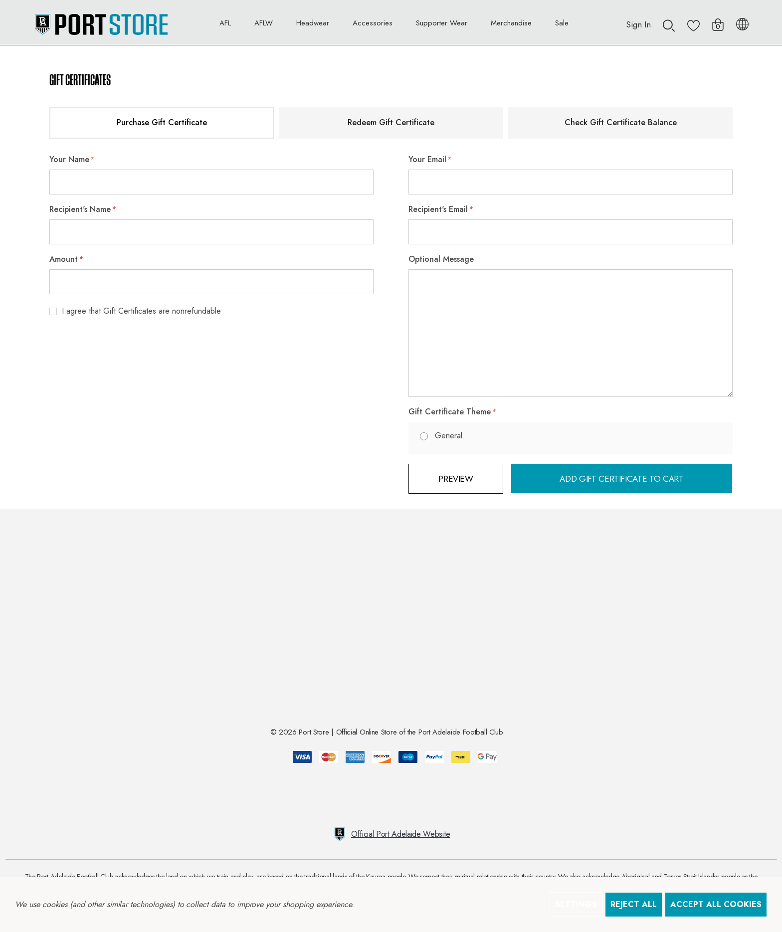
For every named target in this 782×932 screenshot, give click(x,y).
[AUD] (742, 22)
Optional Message (441, 259)
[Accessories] (372, 25)
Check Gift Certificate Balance (621, 122)
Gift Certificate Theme (451, 412)
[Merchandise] (511, 25)
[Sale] (561, 22)
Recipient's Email (440, 209)
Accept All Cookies (716, 904)
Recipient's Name (82, 209)
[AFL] (225, 25)
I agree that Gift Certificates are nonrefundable (141, 311)
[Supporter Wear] (441, 25)
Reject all (633, 904)
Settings (576, 904)
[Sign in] (638, 19)
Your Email (429, 160)
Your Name (71, 160)
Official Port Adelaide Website (391, 834)
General (448, 436)
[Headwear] (312, 25)
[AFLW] (263, 25)
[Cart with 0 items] (718, 19)
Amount (65, 259)
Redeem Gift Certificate (391, 122)
